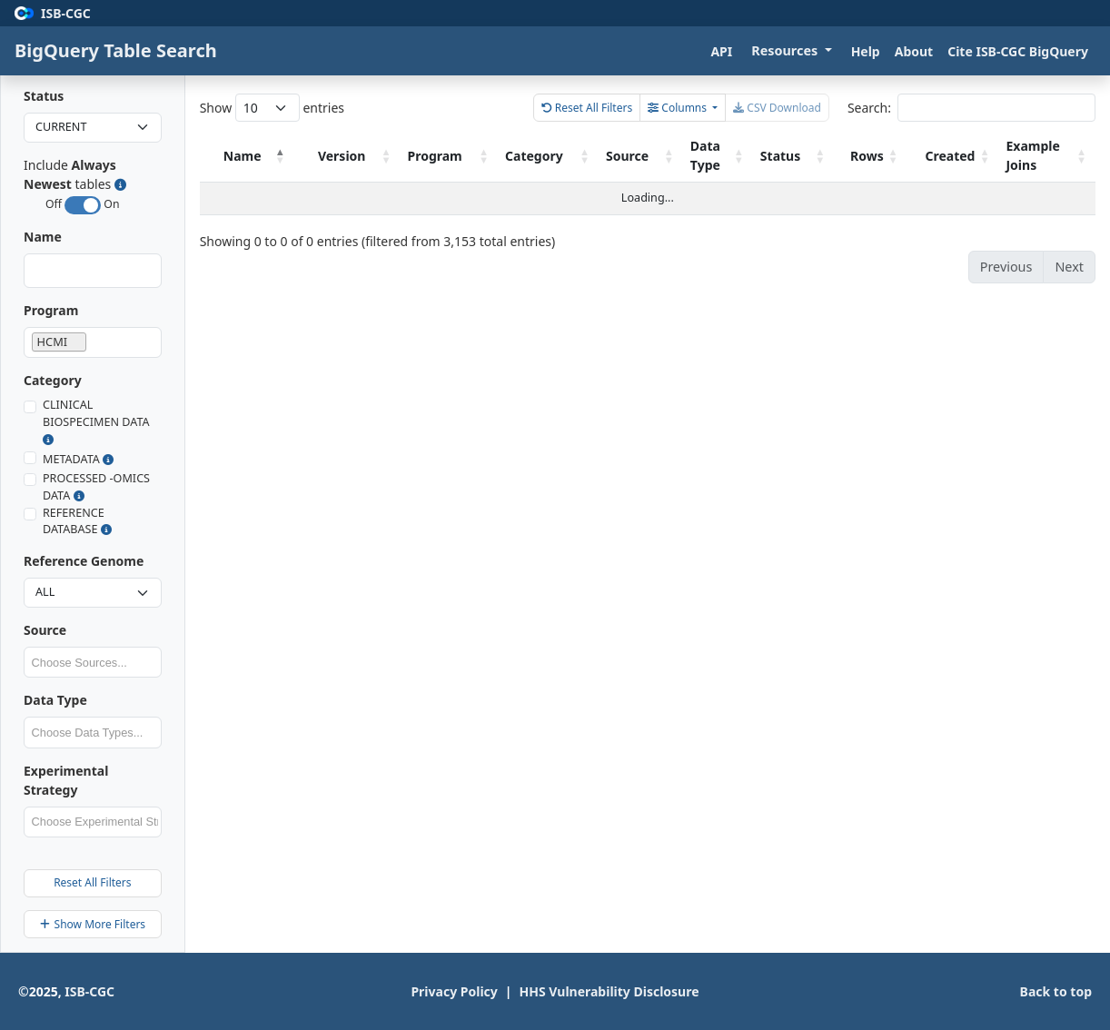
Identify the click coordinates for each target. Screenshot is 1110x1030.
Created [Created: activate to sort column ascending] (961, 155)
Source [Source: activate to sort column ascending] (670, 155)
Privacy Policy (457, 991)
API (721, 51)
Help (865, 51)
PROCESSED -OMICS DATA (96, 486)
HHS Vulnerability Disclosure (613, 991)
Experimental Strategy (66, 780)
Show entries (272, 108)
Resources (786, 50)
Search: (971, 108)
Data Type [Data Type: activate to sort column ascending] (738, 155)
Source (45, 630)
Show (70, 924)
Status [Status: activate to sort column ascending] (805, 155)
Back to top (1056, 991)
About (914, 51)
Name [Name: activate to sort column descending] (252, 155)
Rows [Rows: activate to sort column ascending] (889, 155)
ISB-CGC (89, 991)
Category (53, 380)
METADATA (78, 459)
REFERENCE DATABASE (77, 521)
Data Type (55, 699)
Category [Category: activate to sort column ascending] (589, 155)
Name (43, 236)
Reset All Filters (92, 882)
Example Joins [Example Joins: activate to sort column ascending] (1044, 155)
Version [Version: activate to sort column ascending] (418, 155)
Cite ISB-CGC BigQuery (1017, 51)
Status (44, 95)
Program (51, 310)
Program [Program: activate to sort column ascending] (500, 155)
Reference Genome (84, 560)
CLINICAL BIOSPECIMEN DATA (96, 421)
